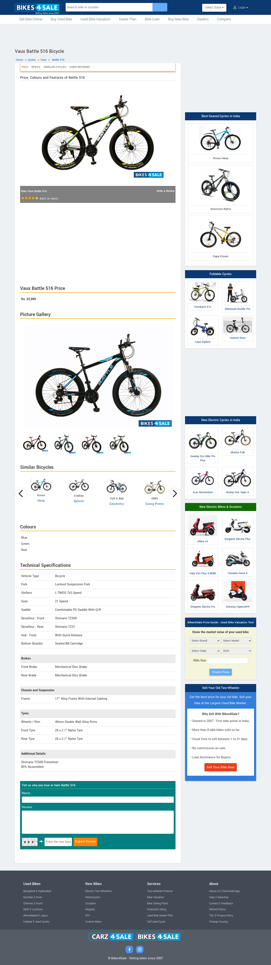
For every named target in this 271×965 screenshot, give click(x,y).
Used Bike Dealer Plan (160, 915)
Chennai (28, 903)
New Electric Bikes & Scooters (220, 507)
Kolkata (27, 922)
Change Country (218, 922)
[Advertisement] (135, 35)
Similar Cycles (55, 67)
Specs (35, 67)
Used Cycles (42, 922)
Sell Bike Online (30, 19)
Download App (231, 891)
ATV (87, 915)
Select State (214, 7)
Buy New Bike (178, 19)
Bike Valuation (155, 897)
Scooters (90, 903)
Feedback (227, 903)
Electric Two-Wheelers (98, 891)
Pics (25, 67)
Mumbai (28, 897)
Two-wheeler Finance (160, 891)
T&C (211, 915)
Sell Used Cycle (156, 922)
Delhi (26, 909)
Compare (224, 19)
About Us (214, 891)
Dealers (203, 19)
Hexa (41, 501)
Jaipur (44, 915)
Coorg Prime (154, 504)
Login (240, 7)
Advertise (222, 897)
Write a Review (165, 191)
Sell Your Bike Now (221, 767)
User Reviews (79, 67)
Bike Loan (152, 19)
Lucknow (37, 909)
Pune (39, 897)
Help (212, 897)
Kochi (39, 903)
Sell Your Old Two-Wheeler (220, 688)
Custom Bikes (93, 922)
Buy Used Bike (61, 19)
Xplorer (79, 501)
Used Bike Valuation (95, 19)
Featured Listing (156, 909)
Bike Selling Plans (157, 903)
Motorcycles (92, 897)
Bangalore (29, 891)
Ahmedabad (30, 915)
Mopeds (90, 909)
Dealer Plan (127, 19)
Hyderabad (44, 891)
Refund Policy (217, 909)
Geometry (116, 504)
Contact (213, 903)
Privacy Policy (225, 915)
